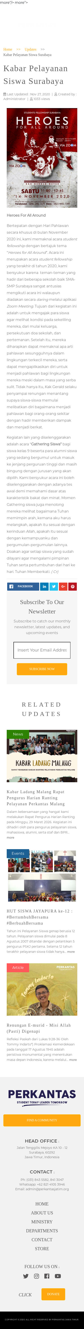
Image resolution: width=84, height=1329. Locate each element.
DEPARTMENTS (42, 1230)
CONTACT (42, 1239)
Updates (30, 49)
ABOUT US (42, 1212)
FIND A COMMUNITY (42, 1120)
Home (7, 49)
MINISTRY (42, 1221)
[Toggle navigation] (74, 26)
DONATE (53, 1294)
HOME (42, 1203)
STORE (42, 1248)
